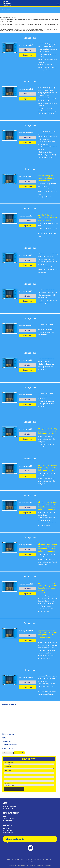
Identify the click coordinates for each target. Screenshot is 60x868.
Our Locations (7, 831)
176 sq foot (27, 399)
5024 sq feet (27, 137)
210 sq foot (27, 549)
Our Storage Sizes (8, 808)
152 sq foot (27, 296)
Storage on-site (39, 859)
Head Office (6, 828)
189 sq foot (27, 434)
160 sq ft (27, 181)
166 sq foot (27, 330)
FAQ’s (5, 816)
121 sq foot (27, 221)
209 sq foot (27, 507)
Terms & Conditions (9, 818)
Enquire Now (27, 55)
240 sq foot (27, 589)
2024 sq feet (27, 94)
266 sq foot (27, 682)
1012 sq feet (27, 50)
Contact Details (8, 833)
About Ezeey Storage (9, 806)
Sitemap (48, 859)
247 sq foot (27, 635)
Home (8, 859)
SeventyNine (48, 865)
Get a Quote (15, 859)
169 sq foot (27, 365)
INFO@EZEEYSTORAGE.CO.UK (9, 744)
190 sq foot (27, 471)
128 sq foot (27, 260)
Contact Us (29, 861)
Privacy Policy (7, 820)
